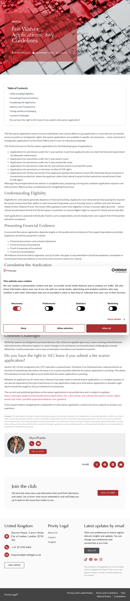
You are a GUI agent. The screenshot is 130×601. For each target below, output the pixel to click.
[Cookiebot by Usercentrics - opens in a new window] (114, 270)
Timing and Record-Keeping (23, 111)
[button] (96, 464)
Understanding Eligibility (22, 93)
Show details (114, 319)
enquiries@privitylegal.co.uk (26, 554)
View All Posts (37, 451)
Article (16, 21)
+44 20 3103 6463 (21, 547)
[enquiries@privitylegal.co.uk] (6, 554)
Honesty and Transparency (22, 107)
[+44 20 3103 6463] (6, 547)
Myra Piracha (37, 438)
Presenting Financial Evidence (24, 98)
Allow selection (65, 328)
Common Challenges (19, 115)
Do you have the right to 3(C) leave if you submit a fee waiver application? (45, 120)
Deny (23, 328)
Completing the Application (23, 102)
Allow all (106, 328)
